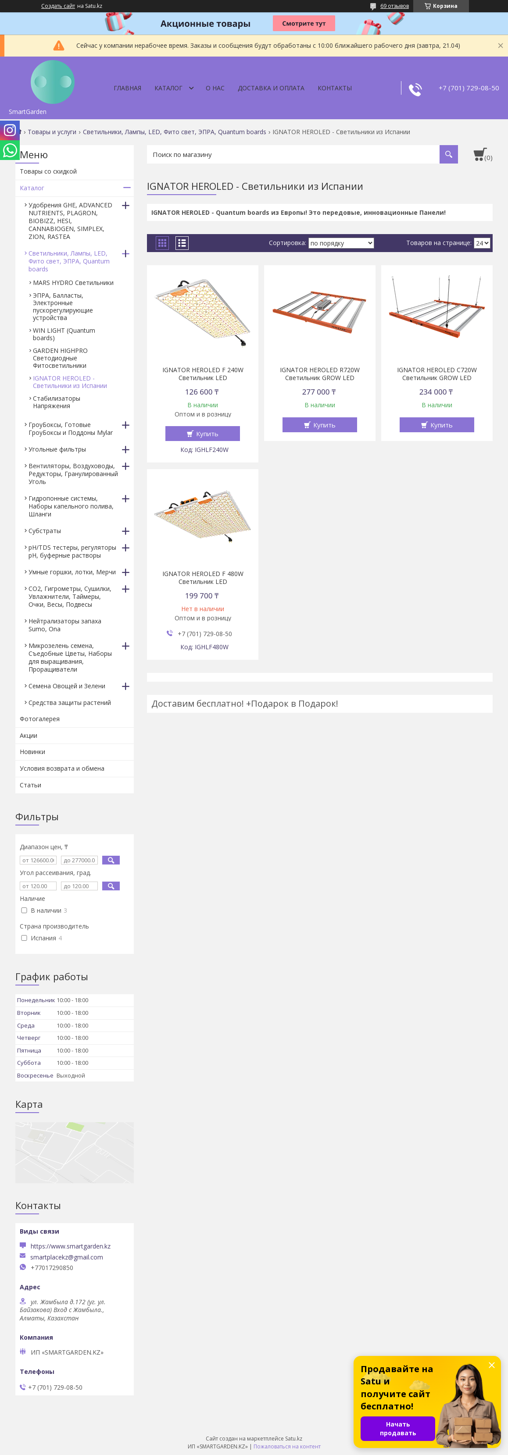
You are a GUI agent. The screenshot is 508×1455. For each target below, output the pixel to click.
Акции (28, 735)
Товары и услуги (52, 132)
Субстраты (45, 531)
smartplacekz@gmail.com (66, 1257)
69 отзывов (394, 6)
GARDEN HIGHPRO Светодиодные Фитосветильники (61, 358)
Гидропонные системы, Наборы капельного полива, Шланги (71, 506)
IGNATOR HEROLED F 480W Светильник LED (202, 578)
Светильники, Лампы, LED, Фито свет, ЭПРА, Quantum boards (174, 132)
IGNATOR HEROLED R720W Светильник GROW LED (320, 374)
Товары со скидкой (48, 171)
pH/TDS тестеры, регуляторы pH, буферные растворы (72, 551)
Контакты (335, 88)
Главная (127, 88)
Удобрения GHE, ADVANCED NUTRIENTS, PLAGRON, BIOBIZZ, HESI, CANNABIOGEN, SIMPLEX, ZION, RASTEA (70, 221)
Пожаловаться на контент (287, 1446)
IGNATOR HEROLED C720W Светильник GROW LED (437, 374)
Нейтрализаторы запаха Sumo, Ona (65, 625)
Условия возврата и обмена (62, 768)
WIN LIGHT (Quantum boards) (64, 334)
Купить (207, 433)
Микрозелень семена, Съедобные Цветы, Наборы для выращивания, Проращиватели (70, 657)
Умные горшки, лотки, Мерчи (72, 572)
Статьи (30, 785)
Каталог (168, 88)
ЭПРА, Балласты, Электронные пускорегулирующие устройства (63, 306)
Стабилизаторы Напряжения (56, 402)
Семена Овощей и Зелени (67, 686)
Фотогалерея (40, 719)
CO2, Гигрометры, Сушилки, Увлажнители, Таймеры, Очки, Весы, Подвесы (70, 596)
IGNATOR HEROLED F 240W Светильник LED (202, 374)
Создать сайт (58, 6)
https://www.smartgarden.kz (71, 1246)
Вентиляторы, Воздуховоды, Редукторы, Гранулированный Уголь (73, 474)
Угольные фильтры (57, 449)
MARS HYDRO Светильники (73, 282)
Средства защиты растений (70, 702)
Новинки (32, 751)
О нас (215, 88)
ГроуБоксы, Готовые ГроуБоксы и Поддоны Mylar (71, 428)
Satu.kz (293, 1438)
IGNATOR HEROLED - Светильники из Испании (70, 382)
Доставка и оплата (271, 88)
